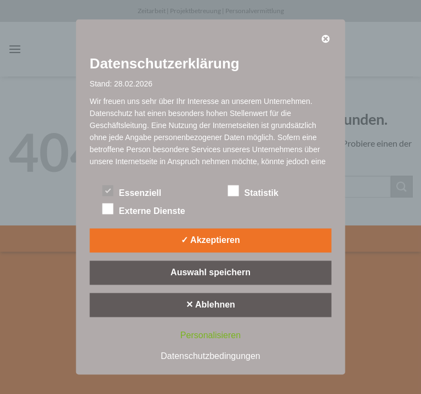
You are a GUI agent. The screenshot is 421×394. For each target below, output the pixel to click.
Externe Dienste (144, 210)
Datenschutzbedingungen (210, 356)
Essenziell (132, 192)
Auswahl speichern (210, 272)
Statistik (253, 192)
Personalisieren (210, 335)
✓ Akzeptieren (210, 240)
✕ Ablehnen (210, 304)
